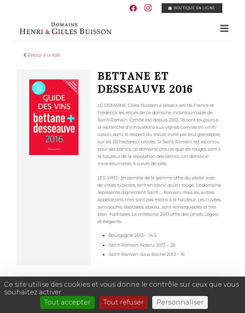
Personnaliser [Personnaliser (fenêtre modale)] (180, 302)
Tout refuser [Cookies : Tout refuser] (123, 302)
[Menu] (224, 28)
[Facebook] (133, 8)
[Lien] (65, 28)
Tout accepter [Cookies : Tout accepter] (67, 302)
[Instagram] (148, 8)
